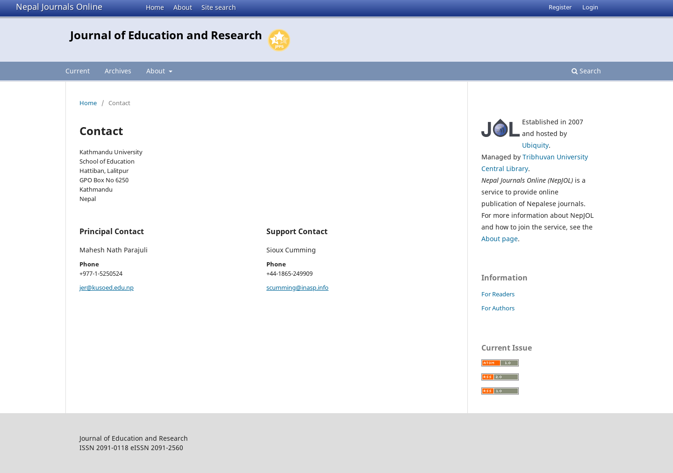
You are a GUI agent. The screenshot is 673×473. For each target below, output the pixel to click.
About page (499, 238)
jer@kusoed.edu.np (106, 287)
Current (77, 70)
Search (586, 70)
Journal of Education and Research (166, 35)
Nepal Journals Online (59, 6)
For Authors (498, 308)
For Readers (498, 294)
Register (560, 7)
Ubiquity (535, 145)
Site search (218, 7)
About (182, 7)
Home (155, 7)
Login (590, 7)
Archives (118, 70)
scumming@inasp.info (297, 287)
